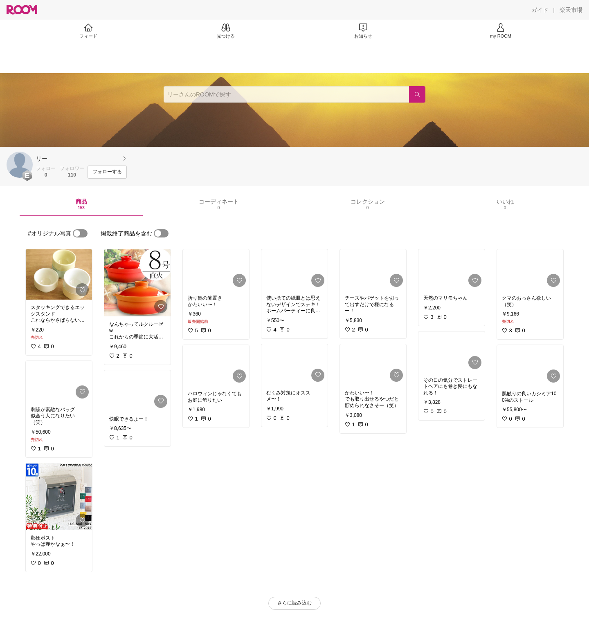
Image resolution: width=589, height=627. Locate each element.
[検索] (417, 94)
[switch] (80, 233)
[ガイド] (540, 9)
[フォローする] (107, 172)
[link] (59, 274)
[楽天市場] (571, 9)
